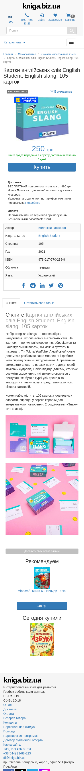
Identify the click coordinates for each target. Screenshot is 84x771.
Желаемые (55, 17)
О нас (7, 705)
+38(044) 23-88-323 (17, 753)
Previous (4, 640)
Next (80, 640)
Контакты (10, 722)
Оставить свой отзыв (39, 303)
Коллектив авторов (52, 228)
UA (11, 21)
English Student (49, 235)
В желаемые (61, 91)
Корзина (70, 17)
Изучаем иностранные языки (58, 54)
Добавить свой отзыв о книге (42, 551)
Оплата (8, 713)
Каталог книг (14, 42)
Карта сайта (12, 744)
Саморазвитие (27, 54)
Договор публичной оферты (23, 740)
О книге (11, 303)
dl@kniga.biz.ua (14, 758)
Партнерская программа (21, 735)
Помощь (9, 731)
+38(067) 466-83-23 (17, 749)
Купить (42, 167)
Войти (41, 17)
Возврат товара (14, 718)
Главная (8, 54)
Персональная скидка (19, 727)
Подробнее (32, 202)
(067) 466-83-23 (27, 19)
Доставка (10, 709)
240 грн (42, 606)
